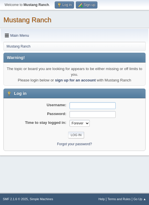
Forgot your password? (74, 144)
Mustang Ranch (27, 20)
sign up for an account (75, 80)
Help (102, 199)
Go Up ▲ (139, 199)
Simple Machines (41, 199)
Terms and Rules (119, 199)
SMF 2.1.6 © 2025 (15, 199)
